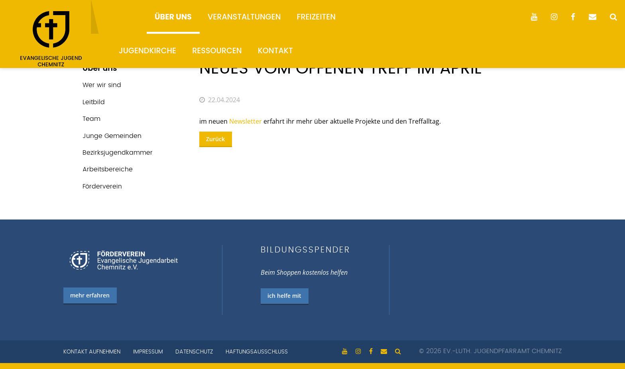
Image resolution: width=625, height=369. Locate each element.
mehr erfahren (90, 295)
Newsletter (245, 121)
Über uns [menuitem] (173, 17)
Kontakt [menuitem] (275, 50)
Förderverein (102, 186)
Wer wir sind (102, 85)
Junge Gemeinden (112, 136)
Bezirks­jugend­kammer (118, 153)
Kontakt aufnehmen (91, 352)
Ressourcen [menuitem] (217, 50)
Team (91, 119)
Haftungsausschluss (257, 352)
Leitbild (94, 102)
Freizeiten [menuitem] (316, 17)
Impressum (148, 352)
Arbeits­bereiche (108, 169)
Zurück (215, 139)
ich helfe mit (284, 295)
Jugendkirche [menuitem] (147, 50)
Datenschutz (194, 352)
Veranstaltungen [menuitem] (244, 17)
